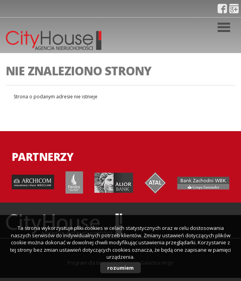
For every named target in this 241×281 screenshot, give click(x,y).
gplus (234, 8)
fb (222, 8)
